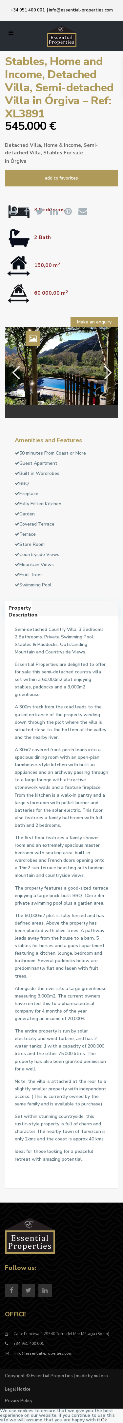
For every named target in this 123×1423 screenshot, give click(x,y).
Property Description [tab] (20, 610)
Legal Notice (18, 1389)
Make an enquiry (94, 322)
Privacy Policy (18, 1401)
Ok (104, 1420)
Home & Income (62, 145)
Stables (52, 152)
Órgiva (18, 161)
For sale (73, 152)
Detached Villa (23, 145)
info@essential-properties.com (81, 10)
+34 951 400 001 (27, 10)
